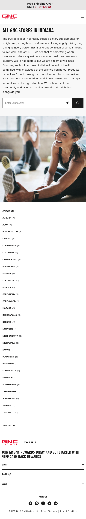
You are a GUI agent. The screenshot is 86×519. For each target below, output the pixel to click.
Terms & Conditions (68, 511)
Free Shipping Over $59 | (39, 5)
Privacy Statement (49, 511)
